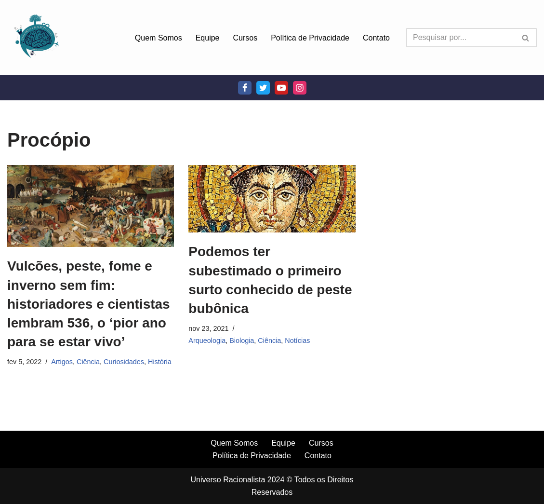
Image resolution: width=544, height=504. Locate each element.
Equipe (208, 38)
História (160, 362)
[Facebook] (245, 88)
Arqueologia (207, 340)
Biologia (241, 340)
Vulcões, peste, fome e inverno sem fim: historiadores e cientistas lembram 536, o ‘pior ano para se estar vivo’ (88, 304)
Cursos (245, 38)
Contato (376, 38)
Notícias (297, 340)
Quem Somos (158, 38)
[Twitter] (263, 88)
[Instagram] (299, 88)
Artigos (62, 362)
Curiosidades (124, 362)
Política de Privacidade (310, 38)
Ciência (88, 362)
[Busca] (460, 37)
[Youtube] (281, 88)
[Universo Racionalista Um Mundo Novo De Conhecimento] (36, 38)
